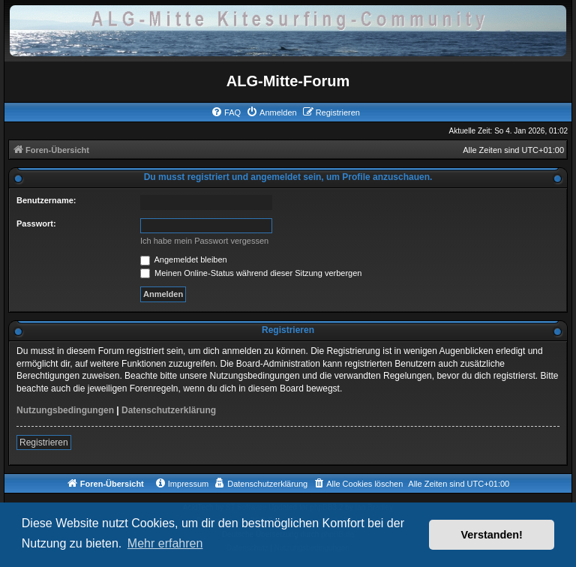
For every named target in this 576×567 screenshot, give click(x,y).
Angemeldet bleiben (183, 259)
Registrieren (44, 442)
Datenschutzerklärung (169, 410)
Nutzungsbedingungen (65, 410)
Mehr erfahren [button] (165, 543)
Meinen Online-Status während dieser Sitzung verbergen (251, 273)
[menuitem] (226, 113)
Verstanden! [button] (492, 535)
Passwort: (36, 223)
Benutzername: (46, 200)
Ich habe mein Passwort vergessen (204, 240)
